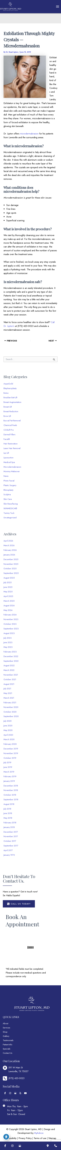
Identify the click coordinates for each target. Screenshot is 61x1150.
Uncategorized (10, 517)
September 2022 (11, 660)
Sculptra (7, 494)
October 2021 (10, 679)
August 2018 (9, 804)
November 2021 (11, 674)
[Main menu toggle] (57, 6)
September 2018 (11, 799)
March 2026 (9, 545)
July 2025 (8, 582)
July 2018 (7, 808)
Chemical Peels (10, 425)
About (5, 1023)
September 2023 (11, 628)
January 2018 (9, 827)
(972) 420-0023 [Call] (16, 1078)
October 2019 (10, 757)
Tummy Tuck (9, 513)
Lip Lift (6, 452)
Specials (6, 1048)
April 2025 (8, 596)
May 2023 (8, 647)
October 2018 (10, 794)
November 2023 (11, 619)
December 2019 (11, 748)
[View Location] (15, 1069)
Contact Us (7, 1052)
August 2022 (9, 665)
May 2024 (8, 610)
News (6, 475)
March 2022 (9, 670)
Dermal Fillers (9, 434)
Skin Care (8, 499)
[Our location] (47, 1145)
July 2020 (8, 720)
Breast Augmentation (12, 402)
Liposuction (8, 457)
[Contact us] (55, 1145)
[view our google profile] (15, 1093)
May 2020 (8, 730)
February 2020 (10, 744)
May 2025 (8, 591)
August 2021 (9, 684)
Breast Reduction (11, 411)
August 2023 (9, 633)
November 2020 (11, 707)
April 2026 (8, 540)
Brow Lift (7, 416)
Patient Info (7, 1044)
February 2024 (10, 614)
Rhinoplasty (8, 489)
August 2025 (9, 577)
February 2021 (10, 702)
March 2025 (9, 600)
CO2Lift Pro (9, 429)
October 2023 (10, 623)
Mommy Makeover (12, 471)
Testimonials (8, 1040)
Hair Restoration (11, 443)
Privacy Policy (25, 1138)
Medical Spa (9, 462)
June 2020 (8, 725)
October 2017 (10, 840)
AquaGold (8, 383)
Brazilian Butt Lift (10, 397)
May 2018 (8, 817)
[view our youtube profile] (25, 1093)
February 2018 (10, 822)
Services (6, 1027)
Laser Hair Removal (12, 448)
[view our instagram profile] (10, 1093)
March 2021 (9, 697)
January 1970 (9, 854)
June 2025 (8, 587)
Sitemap (52, 1138)
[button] (19, 903)
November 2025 (11, 563)
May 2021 (8, 693)
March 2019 (9, 771)
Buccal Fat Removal (12, 420)
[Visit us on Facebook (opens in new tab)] (5, 1146)
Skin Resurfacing (11, 503)
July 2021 (7, 688)
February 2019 (10, 776)
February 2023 (10, 651)
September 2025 (11, 573)
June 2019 (8, 767)
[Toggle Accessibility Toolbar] (6, 1136)
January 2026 (9, 554)
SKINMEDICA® (10, 508)
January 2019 (9, 781)
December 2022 (11, 656)
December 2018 (11, 785)
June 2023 (8, 642)
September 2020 (11, 716)
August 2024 (9, 605)
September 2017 (11, 845)
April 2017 (8, 850)
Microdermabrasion (12, 466)
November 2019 (11, 753)
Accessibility (10, 1138)
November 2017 (11, 836)
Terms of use (40, 1138)
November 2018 (11, 790)
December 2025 (11, 559)
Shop (5, 1031)
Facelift (7, 439)
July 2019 (7, 762)
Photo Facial (9, 480)
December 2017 (11, 831)
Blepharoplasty (10, 388)
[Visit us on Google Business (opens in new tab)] (20, 1146)
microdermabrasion (29, 133)
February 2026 (10, 550)
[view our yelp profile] (20, 1093)
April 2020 (8, 734)
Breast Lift (8, 406)
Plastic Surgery (10, 485)
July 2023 (8, 637)
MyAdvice (38, 1133)
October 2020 (10, 711)
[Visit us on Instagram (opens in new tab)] (12, 1146)
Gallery (6, 1036)
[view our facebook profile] (5, 1093)
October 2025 (10, 568)
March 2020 (9, 739)
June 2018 (8, 813)
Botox (6, 392)
